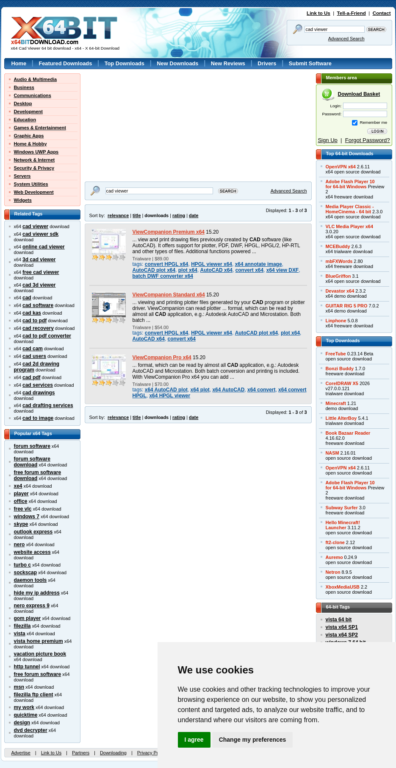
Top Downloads (124, 63)
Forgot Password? (367, 140)
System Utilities (31, 184)
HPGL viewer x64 (211, 264)
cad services (37, 385)
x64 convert (261, 390)
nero (19, 544)
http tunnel (27, 667)
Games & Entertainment (40, 127)
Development (28, 111)
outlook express (33, 532)
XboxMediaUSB (343, 586)
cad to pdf (34, 321)
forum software (32, 446)
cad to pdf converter (46, 336)
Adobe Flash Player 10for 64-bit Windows (350, 184)
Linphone (336, 320)
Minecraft (336, 403)
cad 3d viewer (38, 285)
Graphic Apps (29, 135)
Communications (32, 95)
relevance (118, 215)
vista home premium (38, 641)
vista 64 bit (339, 620)
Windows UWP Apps (36, 151)
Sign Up (327, 140)
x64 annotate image (258, 264)
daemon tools (30, 580)
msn (19, 687)
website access (32, 552)
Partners (80, 752)
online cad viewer (43, 247)
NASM (332, 452)
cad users (34, 356)
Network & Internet (34, 159)
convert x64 (249, 270)
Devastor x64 (340, 290)
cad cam (32, 349)
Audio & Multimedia (35, 79)
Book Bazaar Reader (348, 433)
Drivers (267, 63)
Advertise (20, 752)
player (21, 494)
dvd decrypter (30, 730)
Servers (22, 176)
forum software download (32, 462)
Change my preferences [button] (252, 739)
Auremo (334, 557)
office (21, 501)
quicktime (26, 715)
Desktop (23, 103)
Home (19, 63)
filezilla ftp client (33, 695)
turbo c (22, 565)
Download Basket (359, 94)
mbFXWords (339, 261)
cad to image (37, 418)
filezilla (22, 626)
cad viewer (35, 226)
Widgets (23, 200)
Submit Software (310, 63)
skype (21, 524)
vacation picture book (40, 654)
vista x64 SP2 (342, 635)
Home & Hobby (30, 143)
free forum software (37, 674)
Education (25, 119)
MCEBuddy (338, 246)
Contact (382, 13)
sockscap (25, 572)
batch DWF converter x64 (163, 276)
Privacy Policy (151, 752)
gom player (27, 618)
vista (19, 634)
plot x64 (187, 270)
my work (24, 707)
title (137, 215)
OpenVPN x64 (341, 166)
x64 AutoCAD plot (166, 390)
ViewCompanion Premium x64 (169, 232)
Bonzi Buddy (340, 368)
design (22, 723)
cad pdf (31, 377)
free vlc (23, 509)
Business (24, 87)
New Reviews (228, 63)
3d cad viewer (38, 260)
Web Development (34, 192)
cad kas (31, 313)
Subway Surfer (342, 507)
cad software (37, 305)
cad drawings (38, 393)
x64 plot (200, 390)
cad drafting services (47, 405)
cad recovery (38, 328)
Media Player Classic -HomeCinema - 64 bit (350, 209)
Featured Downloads (65, 63)
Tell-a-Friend (351, 13)
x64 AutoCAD (228, 390)
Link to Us (318, 13)
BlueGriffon (338, 276)
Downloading (113, 752)
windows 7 (26, 516)
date (193, 215)
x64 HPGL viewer (169, 396)
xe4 (18, 486)
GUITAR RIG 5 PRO (347, 305)
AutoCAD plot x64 (154, 270)
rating (178, 215)
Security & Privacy (34, 167)
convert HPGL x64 (166, 264)
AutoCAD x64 (216, 270)
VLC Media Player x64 (349, 226)
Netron (333, 572)
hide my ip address (37, 593)
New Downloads (177, 63)
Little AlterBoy (341, 418)
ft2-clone (335, 542)
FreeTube (336, 353)
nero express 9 (32, 606)
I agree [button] (194, 739)
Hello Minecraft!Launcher (343, 525)
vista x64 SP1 (342, 627)
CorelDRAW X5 (342, 383)
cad (26, 298)
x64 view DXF (282, 270)
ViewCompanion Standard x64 (169, 295)
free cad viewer (40, 272)
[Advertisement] (138, 126)
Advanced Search (346, 38)
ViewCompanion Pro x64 (162, 357)
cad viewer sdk (40, 234)
